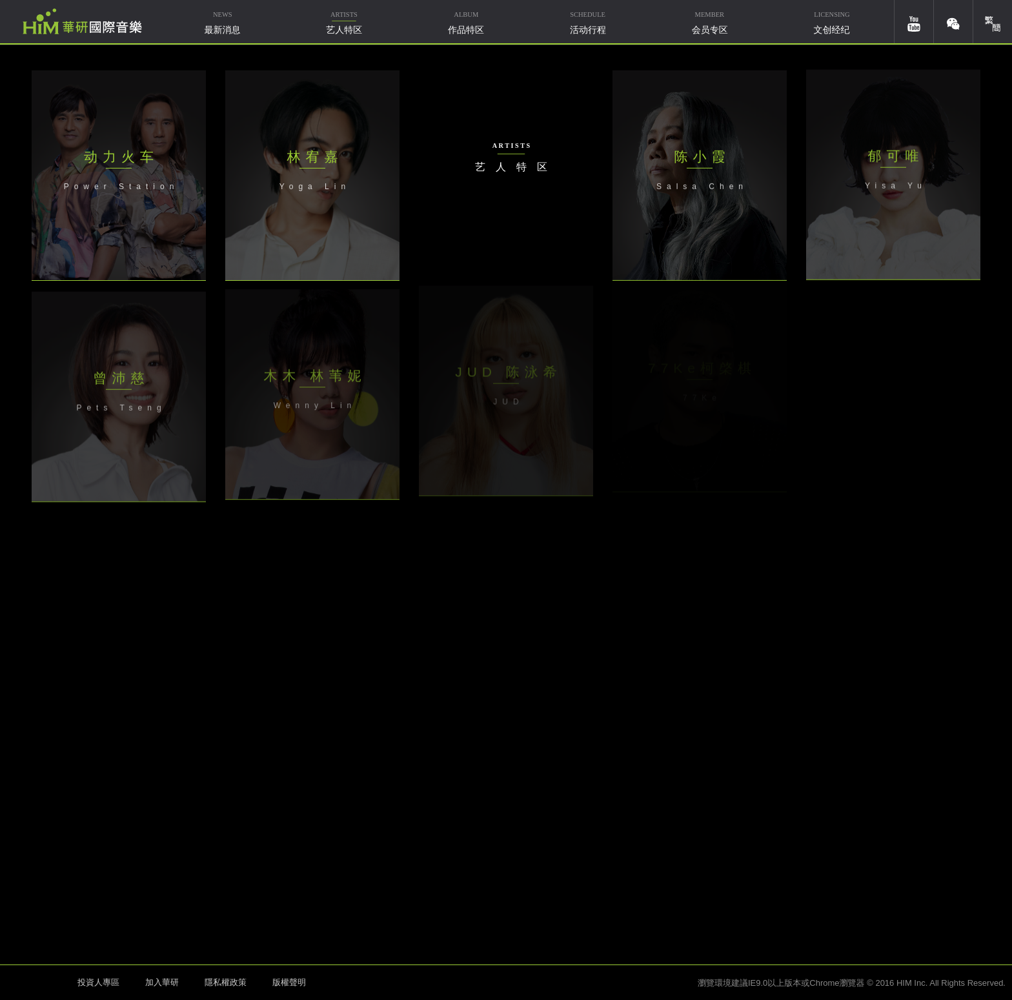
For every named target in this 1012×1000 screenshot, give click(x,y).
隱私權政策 (226, 982)
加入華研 (162, 982)
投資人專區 (98, 982)
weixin (953, 21)
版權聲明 (289, 982)
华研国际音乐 (82, 21)
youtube (914, 21)
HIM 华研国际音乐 (35, 981)
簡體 (992, 21)
